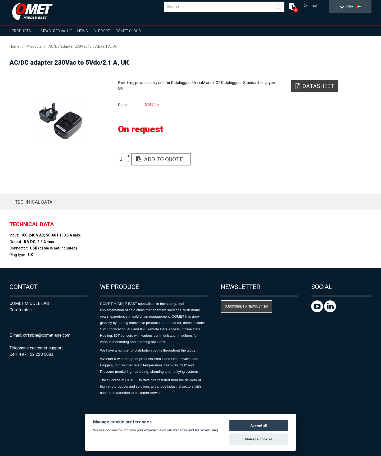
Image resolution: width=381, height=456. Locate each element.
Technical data (33, 202)
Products (21, 31)
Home (15, 46)
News (82, 31)
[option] (58, 121)
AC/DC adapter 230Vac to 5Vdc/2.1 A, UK (82, 46)
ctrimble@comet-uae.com (46, 335)
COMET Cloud (128, 31)
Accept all (258, 425)
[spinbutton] (123, 159)
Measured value (56, 31)
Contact (310, 5)
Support (101, 31)
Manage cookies (259, 439)
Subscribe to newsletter (246, 306)
